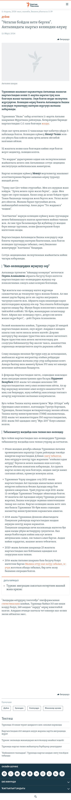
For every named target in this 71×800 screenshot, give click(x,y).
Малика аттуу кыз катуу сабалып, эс (45, 564)
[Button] (63, 39)
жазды (45, 123)
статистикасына (11, 604)
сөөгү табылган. (53, 456)
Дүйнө (5, 17)
